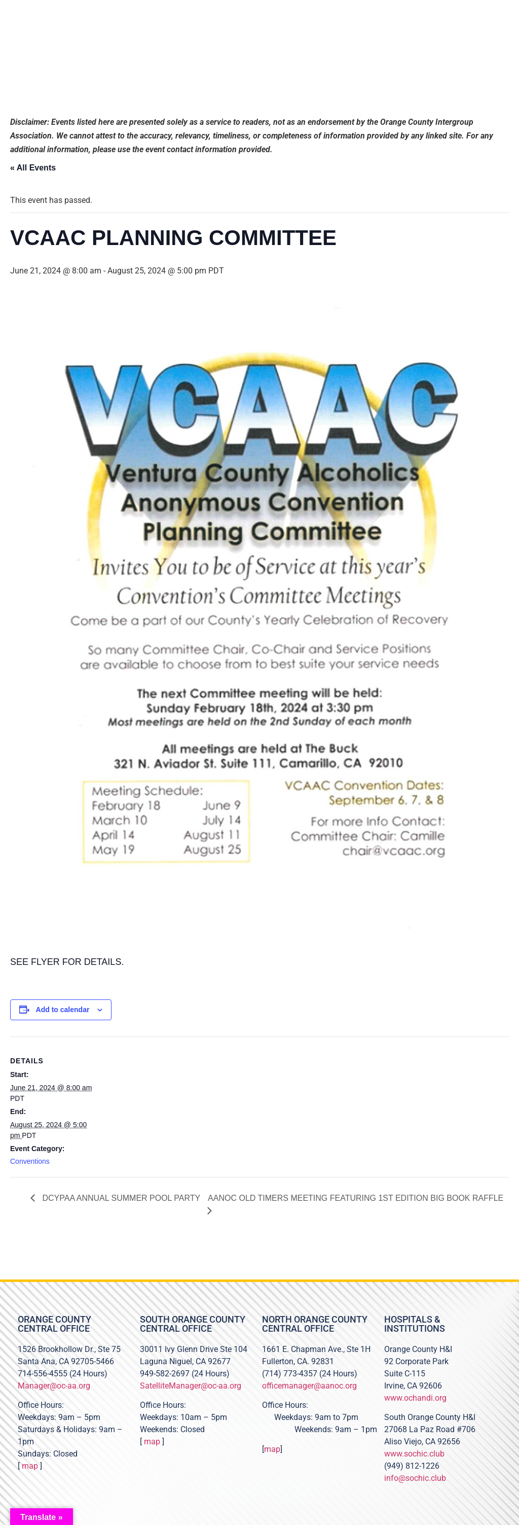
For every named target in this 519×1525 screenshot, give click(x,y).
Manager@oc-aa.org (54, 1386)
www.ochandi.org (415, 1398)
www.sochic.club (414, 1454)
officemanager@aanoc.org (309, 1386)
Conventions (30, 1161)
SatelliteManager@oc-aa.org (190, 1386)
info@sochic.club (415, 1478)
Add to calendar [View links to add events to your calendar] (63, 1010)
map (30, 1466)
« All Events (33, 167)
